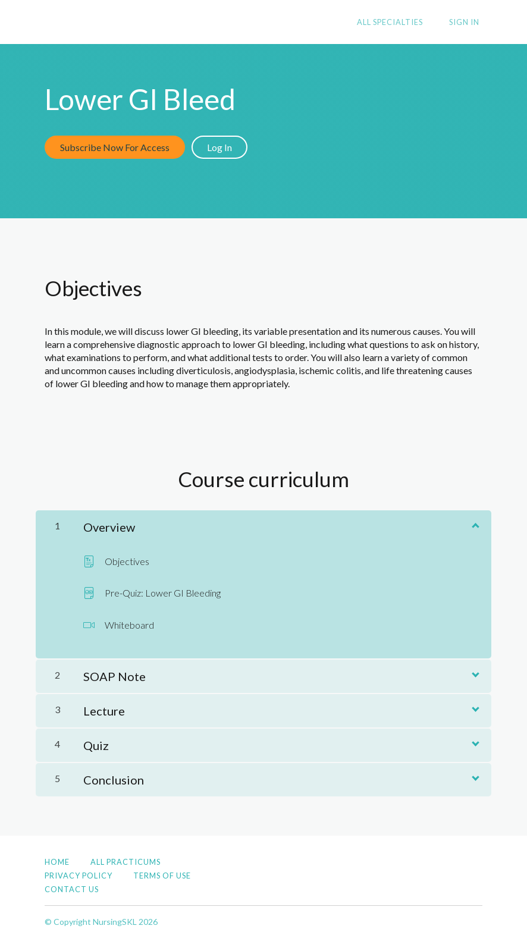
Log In (222, 147)
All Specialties (398, 22)
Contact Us (72, 886)
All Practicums (125, 859)
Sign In (467, 22)
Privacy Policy (78, 872)
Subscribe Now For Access (115, 147)
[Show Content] (474, 521)
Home (57, 859)
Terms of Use (162, 872)
